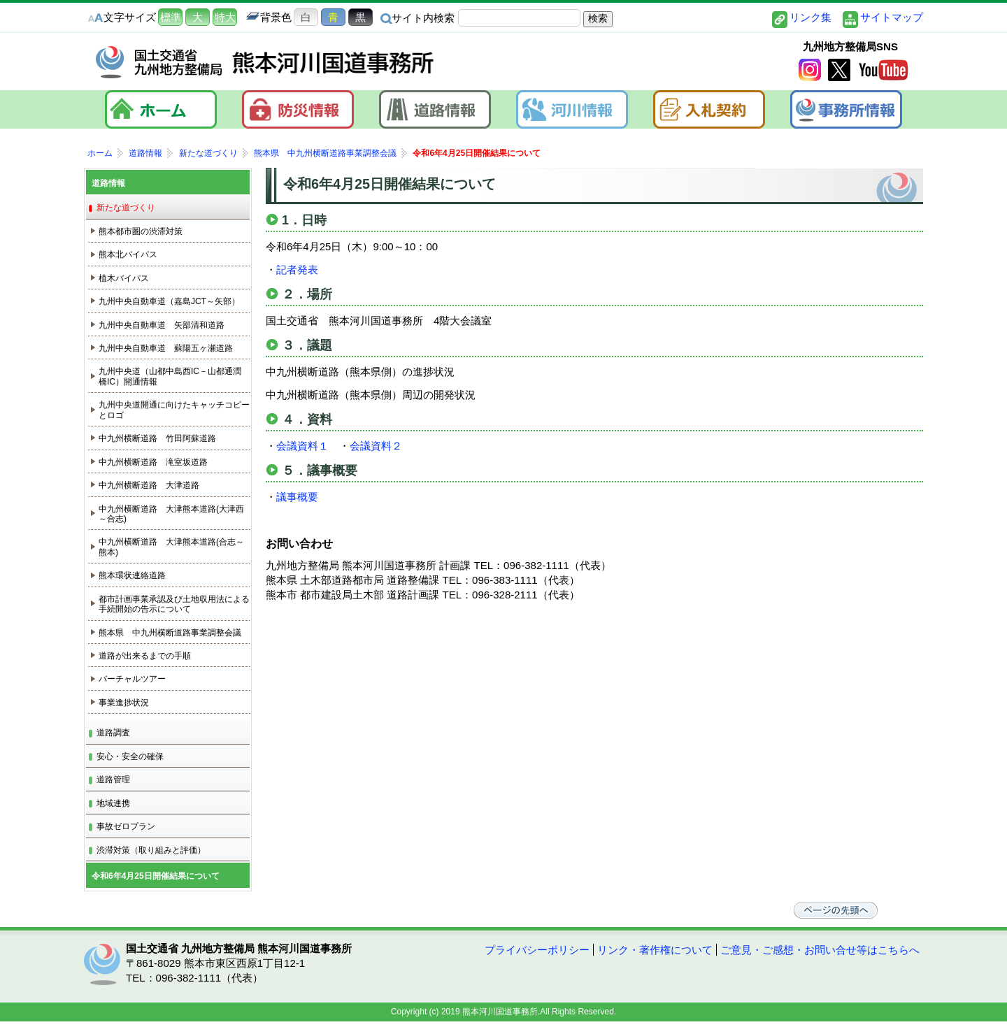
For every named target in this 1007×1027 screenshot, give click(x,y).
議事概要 (297, 497)
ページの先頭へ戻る (839, 910)
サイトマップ (891, 17)
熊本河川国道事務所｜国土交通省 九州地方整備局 (266, 62)
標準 (170, 17)
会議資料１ (302, 446)
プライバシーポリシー (537, 950)
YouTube (883, 70)
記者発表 (297, 269)
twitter (839, 70)
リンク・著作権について (655, 950)
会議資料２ (376, 446)
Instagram (810, 70)
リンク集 (810, 17)
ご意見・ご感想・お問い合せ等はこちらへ (820, 950)
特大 (225, 17)
